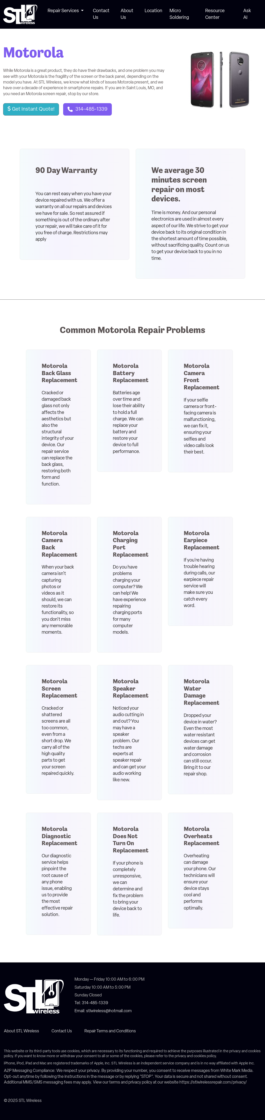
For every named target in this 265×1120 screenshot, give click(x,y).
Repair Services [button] (64, 11)
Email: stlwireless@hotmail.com (103, 1011)
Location (153, 11)
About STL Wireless (21, 1031)
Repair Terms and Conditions (110, 1031)
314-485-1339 (91, 109)
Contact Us (61, 1031)
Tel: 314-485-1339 (91, 1003)
